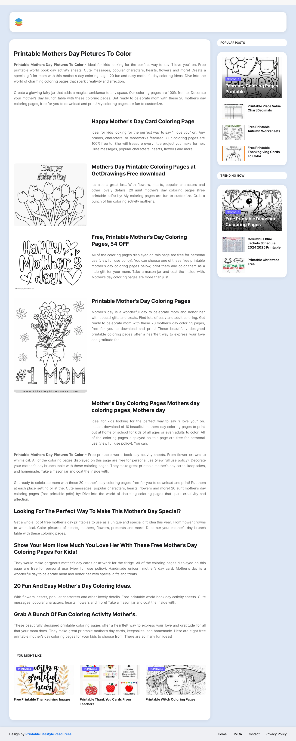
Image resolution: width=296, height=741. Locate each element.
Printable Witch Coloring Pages (170, 699)
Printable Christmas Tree (263, 262)
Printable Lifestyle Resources (48, 734)
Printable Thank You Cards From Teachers (105, 701)
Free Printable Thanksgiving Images (42, 699)
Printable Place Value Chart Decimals (264, 108)
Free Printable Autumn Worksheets (264, 129)
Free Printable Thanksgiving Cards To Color (264, 152)
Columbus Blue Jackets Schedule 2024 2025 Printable (264, 243)
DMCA (237, 734)
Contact (254, 734)
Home (222, 734)
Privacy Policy (276, 734)
